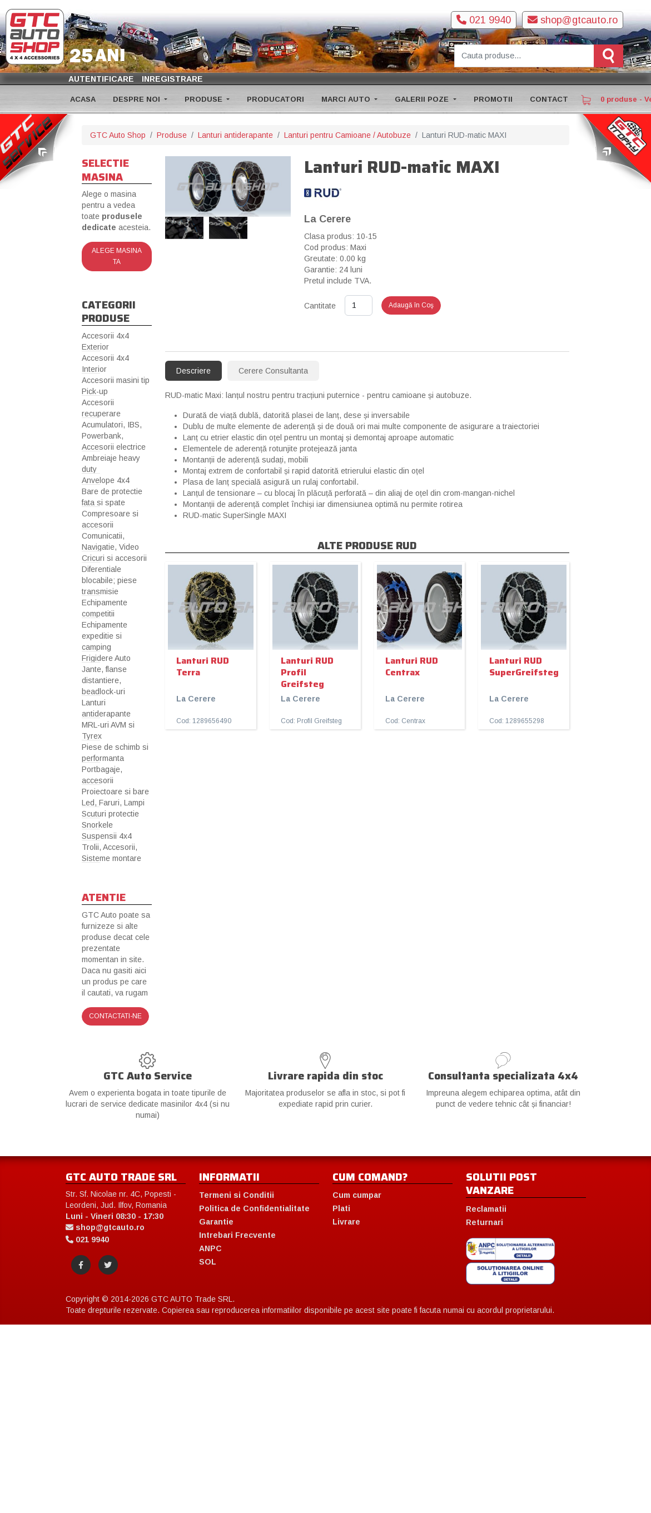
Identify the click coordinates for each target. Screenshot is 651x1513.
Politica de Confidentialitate (254, 1208)
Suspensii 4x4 (107, 836)
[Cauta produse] (524, 55)
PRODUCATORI (275, 99)
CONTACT (549, 99)
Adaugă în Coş (411, 305)
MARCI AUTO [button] (346, 99)
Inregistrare (172, 78)
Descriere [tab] (193, 370)
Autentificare (101, 78)
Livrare (346, 1221)
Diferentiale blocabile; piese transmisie (109, 580)
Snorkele (97, 824)
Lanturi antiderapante (235, 135)
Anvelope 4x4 (106, 480)
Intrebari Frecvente (237, 1235)
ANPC (210, 1248)
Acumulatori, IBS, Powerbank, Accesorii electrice (114, 435)
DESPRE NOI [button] (137, 99)
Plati (341, 1208)
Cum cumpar (356, 1195)
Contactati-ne (115, 1016)
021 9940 (483, 20)
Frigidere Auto (106, 658)
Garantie (216, 1221)
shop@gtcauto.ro (573, 20)
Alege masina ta (117, 256)
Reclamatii (486, 1209)
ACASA (83, 99)
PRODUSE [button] (205, 99)
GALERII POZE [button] (423, 99)
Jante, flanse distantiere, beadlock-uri (104, 680)
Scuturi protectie (110, 813)
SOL (207, 1261)
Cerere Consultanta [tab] (273, 370)
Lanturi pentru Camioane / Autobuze (347, 135)
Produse (172, 135)
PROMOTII (493, 99)
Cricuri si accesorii (114, 558)
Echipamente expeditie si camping (104, 635)
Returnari (484, 1222)
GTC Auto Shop (118, 135)
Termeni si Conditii (236, 1195)
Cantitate (320, 305)
